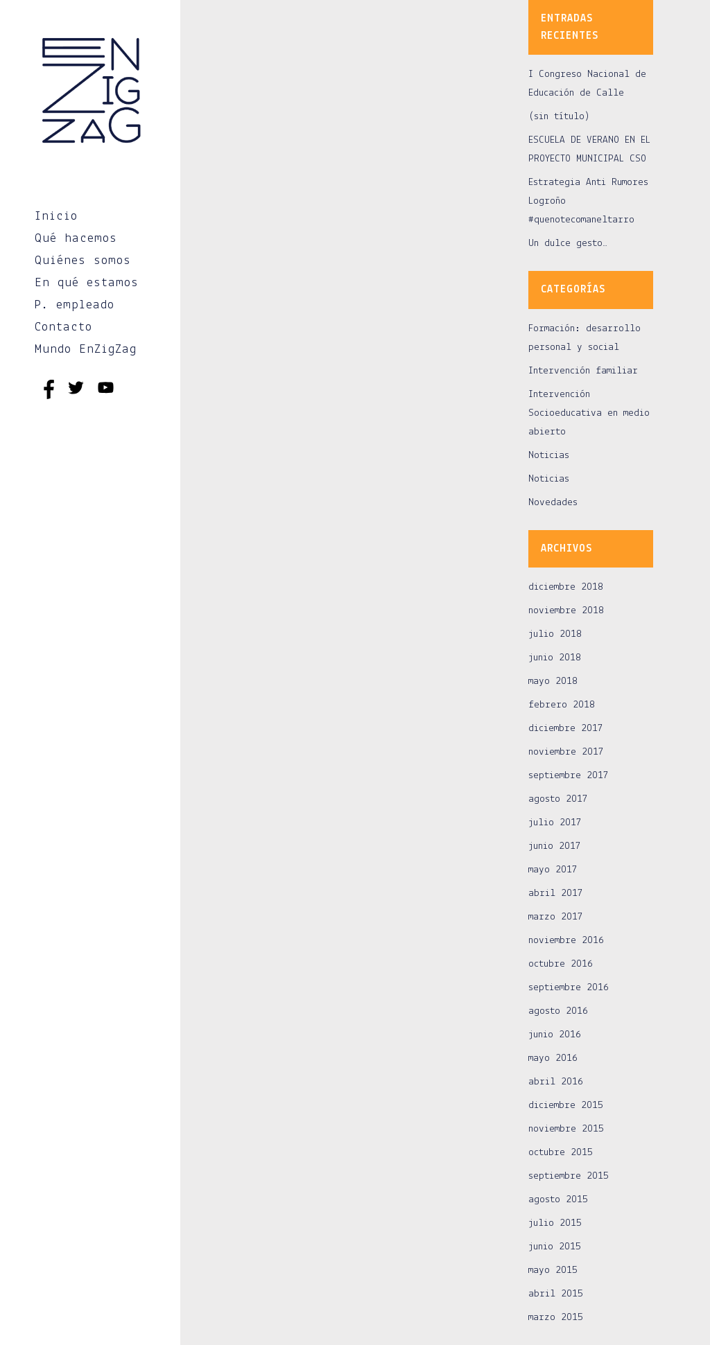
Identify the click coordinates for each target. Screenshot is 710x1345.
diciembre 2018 (565, 587)
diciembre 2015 (565, 1105)
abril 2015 (555, 1294)
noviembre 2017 (566, 752)
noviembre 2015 (566, 1129)
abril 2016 (555, 1082)
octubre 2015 (560, 1153)
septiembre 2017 (568, 776)
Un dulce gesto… (567, 243)
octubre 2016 (560, 964)
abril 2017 (555, 893)
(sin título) (559, 117)
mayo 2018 (553, 681)
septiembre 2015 (568, 1176)
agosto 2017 (558, 799)
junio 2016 (554, 1035)
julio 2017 (555, 823)
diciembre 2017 (565, 728)
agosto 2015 (558, 1200)
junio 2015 (554, 1247)
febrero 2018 (561, 705)
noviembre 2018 (566, 611)
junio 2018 (554, 658)
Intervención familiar (583, 371)
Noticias (548, 455)
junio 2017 (554, 846)
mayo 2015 (553, 1270)
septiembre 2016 (568, 988)
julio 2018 (555, 634)
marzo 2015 (555, 1317)
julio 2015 (555, 1223)
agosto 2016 (558, 1011)
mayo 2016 (553, 1058)
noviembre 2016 (566, 940)
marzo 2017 (555, 917)
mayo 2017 (553, 870)
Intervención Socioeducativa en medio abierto (589, 413)
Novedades (553, 503)
